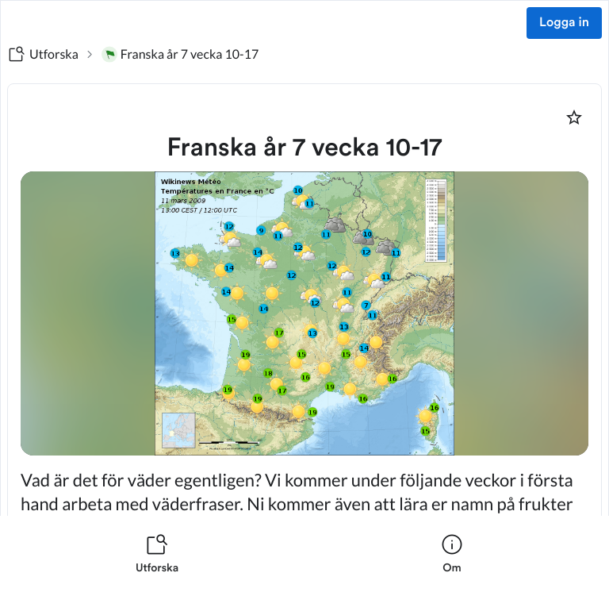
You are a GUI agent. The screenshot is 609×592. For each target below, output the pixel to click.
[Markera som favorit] (574, 117)
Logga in (564, 23)
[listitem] (157, 554)
